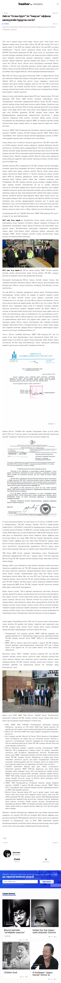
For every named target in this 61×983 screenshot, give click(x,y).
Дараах (56, 13)
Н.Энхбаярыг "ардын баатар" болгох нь (43, 973)
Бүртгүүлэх (47, 882)
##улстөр (7, 936)
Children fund (10, 972)
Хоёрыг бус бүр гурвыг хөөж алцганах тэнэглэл (44, 931)
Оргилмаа (6, 24)
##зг (5, 838)
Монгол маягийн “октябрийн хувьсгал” (14, 931)
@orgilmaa (16, 855)
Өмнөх (5, 13)
